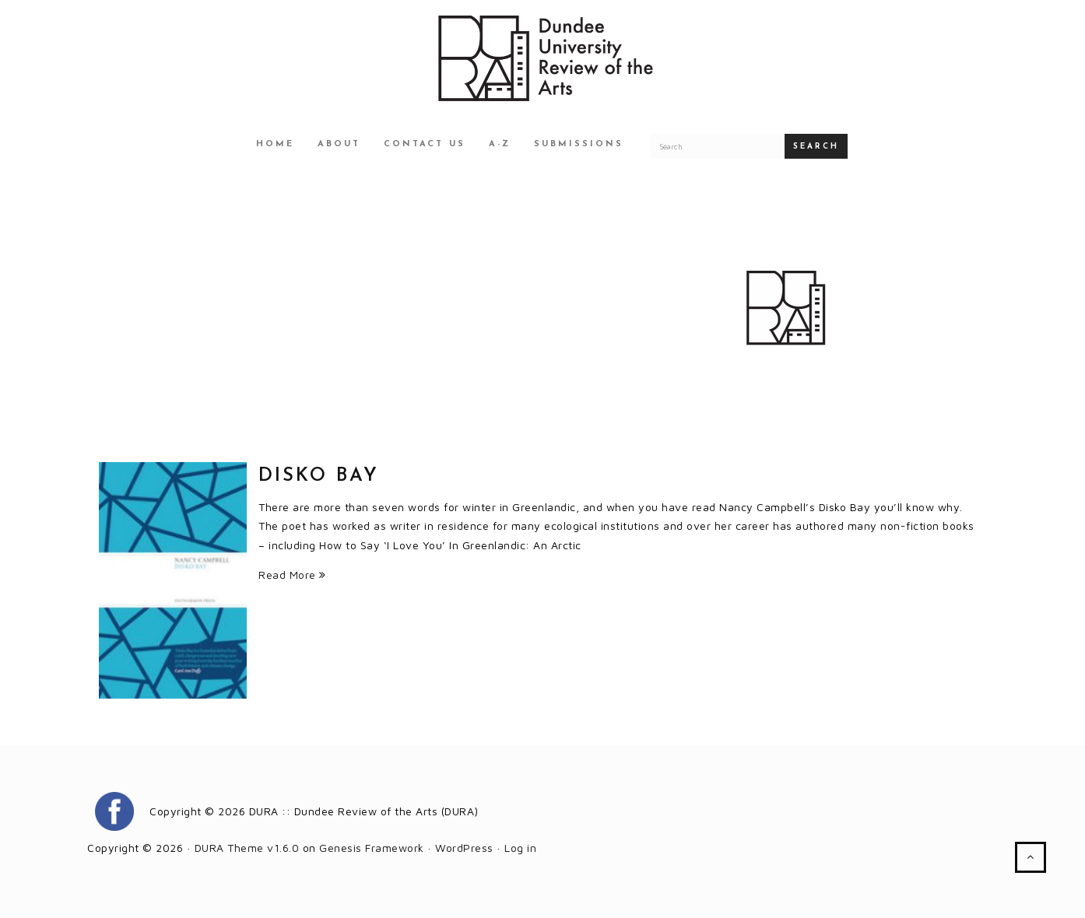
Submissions (578, 144)
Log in (520, 847)
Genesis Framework (371, 847)
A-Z (500, 144)
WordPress (464, 847)
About (339, 144)
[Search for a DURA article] (718, 146)
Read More (292, 574)
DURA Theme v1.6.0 (247, 847)
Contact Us (424, 144)
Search (816, 146)
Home (275, 144)
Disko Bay (318, 476)
